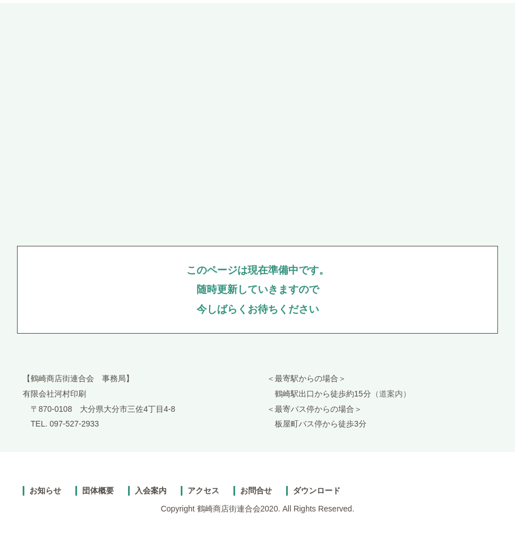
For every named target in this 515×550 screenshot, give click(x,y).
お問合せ (256, 490)
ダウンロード (317, 490)
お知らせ (45, 490)
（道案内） (391, 393)
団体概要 (98, 490)
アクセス (203, 490)
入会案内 (151, 490)
